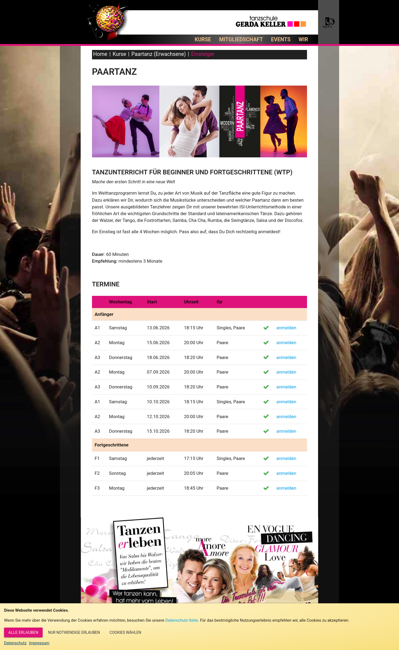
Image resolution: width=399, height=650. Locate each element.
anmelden (286, 327)
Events (281, 39)
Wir (303, 39)
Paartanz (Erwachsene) (158, 54)
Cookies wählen (125, 632)
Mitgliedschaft (241, 39)
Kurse (203, 39)
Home (100, 54)
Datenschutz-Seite (181, 620)
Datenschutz (15, 643)
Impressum (39, 643)
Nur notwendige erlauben (74, 632)
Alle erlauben (23, 632)
